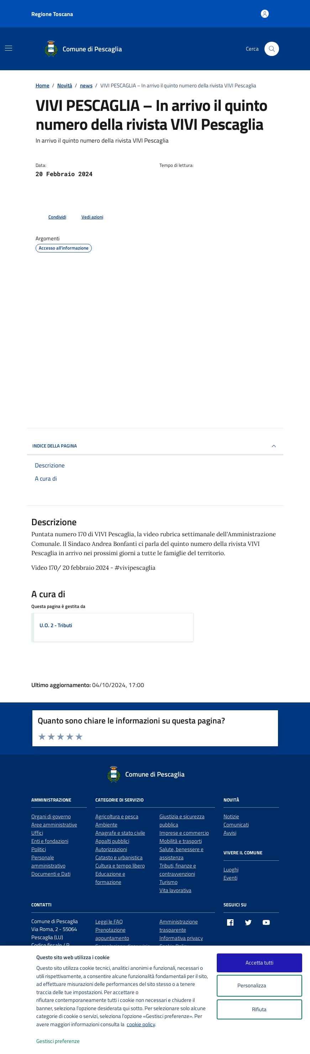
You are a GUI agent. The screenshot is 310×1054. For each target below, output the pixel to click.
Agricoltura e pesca (116, 816)
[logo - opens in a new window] (18, 1041)
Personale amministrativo (48, 861)
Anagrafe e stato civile (120, 833)
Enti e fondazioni (49, 841)
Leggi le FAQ (109, 921)
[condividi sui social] (52, 217)
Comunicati (236, 824)
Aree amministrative (54, 824)
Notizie (231, 816)
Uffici (37, 833)
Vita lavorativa (175, 890)
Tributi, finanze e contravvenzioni (177, 869)
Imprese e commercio (184, 833)
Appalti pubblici (112, 841)
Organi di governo (51, 816)
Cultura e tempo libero (120, 865)
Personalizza (259, 986)
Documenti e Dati (50, 874)
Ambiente (106, 824)
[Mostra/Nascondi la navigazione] (8, 48)
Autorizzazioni (111, 849)
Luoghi (231, 869)
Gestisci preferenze (65, 1041)
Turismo (168, 882)
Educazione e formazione (110, 878)
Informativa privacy (181, 938)
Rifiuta (259, 1009)
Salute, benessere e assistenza (181, 853)
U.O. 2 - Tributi (56, 625)
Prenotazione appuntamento (112, 934)
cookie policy (141, 1024)
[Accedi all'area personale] (265, 14)
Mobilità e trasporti (180, 841)
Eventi (230, 878)
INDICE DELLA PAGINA (155, 446)
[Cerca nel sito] (271, 49)
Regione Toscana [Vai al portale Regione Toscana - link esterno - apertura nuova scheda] (52, 14)
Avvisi (230, 833)
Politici (38, 849)
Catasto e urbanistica (119, 857)
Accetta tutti (259, 962)
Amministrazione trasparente (178, 925)
